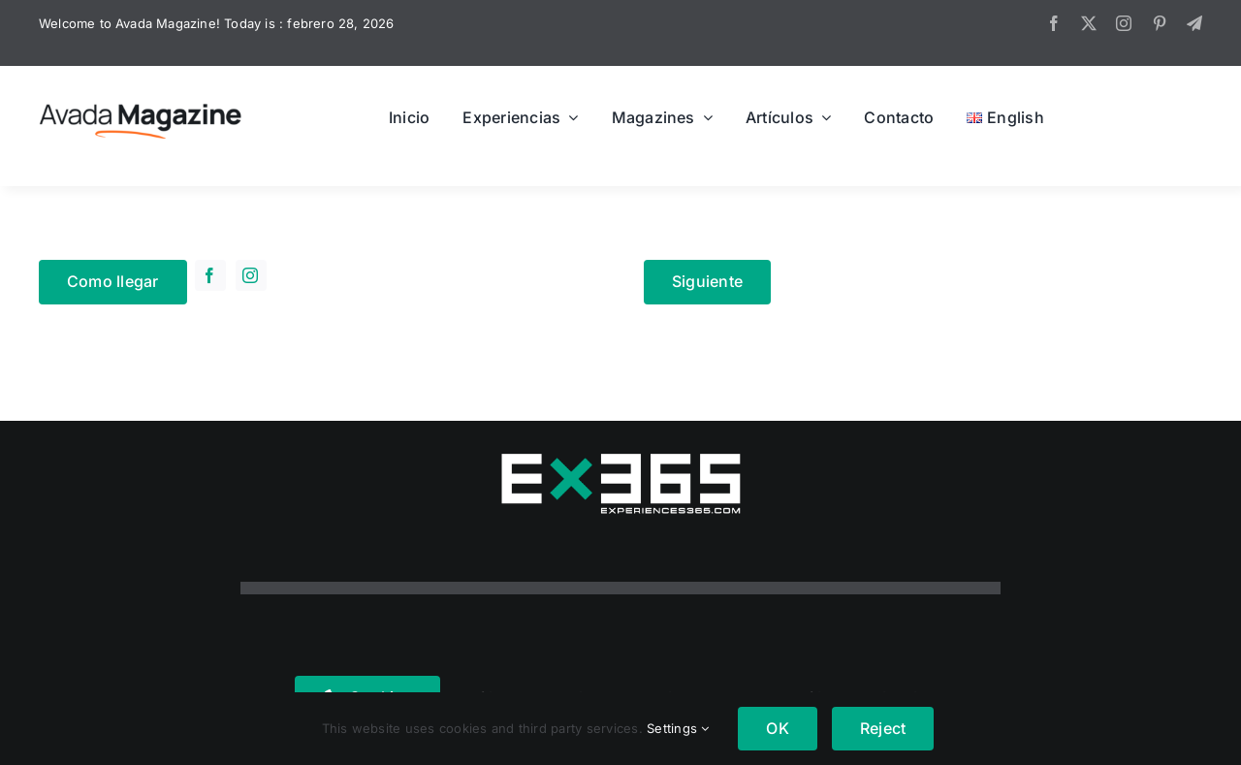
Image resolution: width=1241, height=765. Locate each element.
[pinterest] (1159, 23)
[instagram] (1123, 23)
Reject (883, 728)
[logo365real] (620, 459)
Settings (678, 728)
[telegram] (1194, 23)
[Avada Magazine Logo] (140, 102)
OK (777, 728)
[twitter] (1089, 23)
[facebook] (1054, 23)
